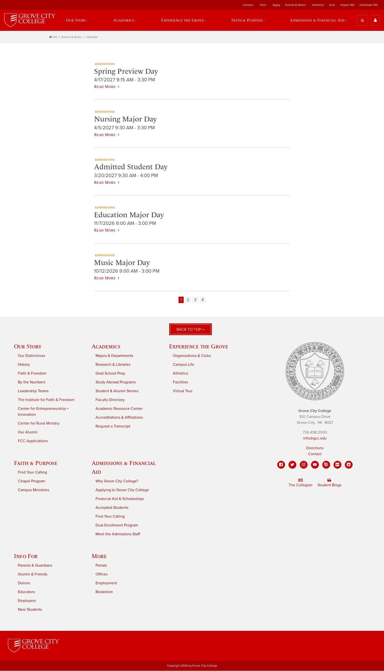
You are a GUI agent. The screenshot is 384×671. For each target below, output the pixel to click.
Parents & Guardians (35, 565)
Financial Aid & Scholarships (120, 499)
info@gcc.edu (315, 438)
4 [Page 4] (203, 300)
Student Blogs (329, 483)
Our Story (76, 20)
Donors (24, 583)
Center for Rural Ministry (39, 423)
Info (53, 37)
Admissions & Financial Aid (317, 20)
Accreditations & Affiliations (119, 417)
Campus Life (183, 364)
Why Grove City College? (117, 481)
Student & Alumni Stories (117, 391)
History (24, 364)
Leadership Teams (33, 391)
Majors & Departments (114, 356)
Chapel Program (31, 481)
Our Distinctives (31, 356)
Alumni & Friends (32, 574)
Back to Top (190, 329)
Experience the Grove (182, 20)
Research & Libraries (113, 364)
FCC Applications (33, 441)
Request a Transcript (113, 426)
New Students (30, 609)
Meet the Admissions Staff (118, 534)
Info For (26, 556)
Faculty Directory (110, 400)
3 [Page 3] (195, 300)
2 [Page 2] (188, 300)
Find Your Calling (32, 472)
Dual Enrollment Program (117, 525)
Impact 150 (347, 5)
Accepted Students (112, 507)
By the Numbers (31, 382)
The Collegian (300, 483)
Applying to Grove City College (122, 490)
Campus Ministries (33, 490)
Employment (106, 583)
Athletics (318, 5)
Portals (101, 565)
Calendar (92, 37)
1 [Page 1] (181, 300)
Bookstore (104, 592)
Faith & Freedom (32, 373)
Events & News (295, 5)
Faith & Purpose (247, 20)
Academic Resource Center (119, 408)
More (99, 556)
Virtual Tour (182, 391)
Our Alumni (27, 432)
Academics (123, 20)
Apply (276, 5)
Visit (263, 5)
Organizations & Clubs (192, 356)
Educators (26, 592)
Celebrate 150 (369, 5)
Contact (248, 5)
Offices (102, 574)
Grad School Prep (110, 373)
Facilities (180, 382)
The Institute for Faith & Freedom (46, 400)
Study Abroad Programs (116, 382)
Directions (315, 448)
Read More (106, 87)
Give (332, 5)
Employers (27, 600)
